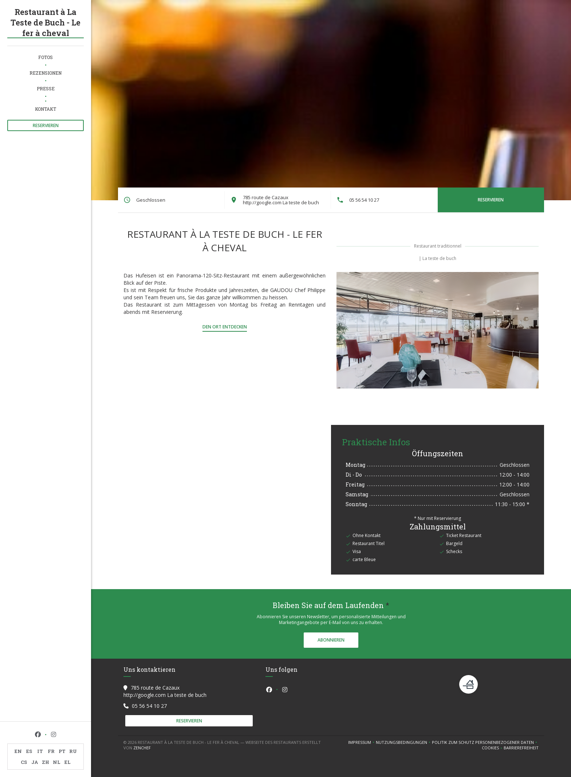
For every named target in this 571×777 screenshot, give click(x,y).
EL (67, 762)
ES (29, 751)
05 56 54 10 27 (364, 199)
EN (18, 751)
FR (51, 751)
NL (56, 762)
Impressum (362, 742)
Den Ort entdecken (224, 327)
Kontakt (45, 109)
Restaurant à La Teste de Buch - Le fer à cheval (45, 22)
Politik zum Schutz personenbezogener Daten (485, 742)
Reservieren (46, 125)
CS (24, 762)
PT (62, 751)
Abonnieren (331, 640)
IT (40, 751)
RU (73, 751)
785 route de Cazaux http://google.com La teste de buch (281, 200)
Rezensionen (45, 73)
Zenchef (142, 747)
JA (34, 762)
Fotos (45, 57)
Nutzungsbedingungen (404, 742)
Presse (46, 88)
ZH (45, 762)
